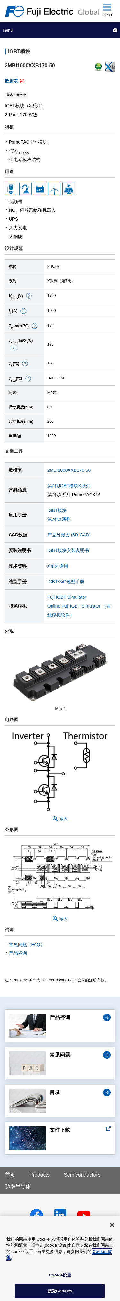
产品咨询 (18, 953)
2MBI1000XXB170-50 (69, 470)
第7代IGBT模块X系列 (68, 485)
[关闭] (112, 1225)
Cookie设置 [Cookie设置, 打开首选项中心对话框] (60, 1275)
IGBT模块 (57, 510)
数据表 (11, 80)
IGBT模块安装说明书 (68, 550)
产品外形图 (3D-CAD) (69, 534)
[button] (29, 296)
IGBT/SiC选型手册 (65, 581)
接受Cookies (60, 1291)
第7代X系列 (59, 519)
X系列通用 (57, 566)
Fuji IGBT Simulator (66, 597)
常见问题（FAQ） (27, 944)
